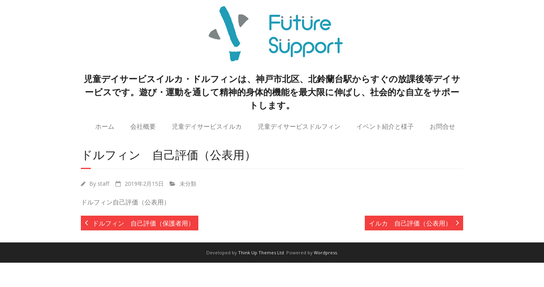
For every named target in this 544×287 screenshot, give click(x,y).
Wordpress (325, 253)
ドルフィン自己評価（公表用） (125, 201)
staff (104, 183)
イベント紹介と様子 (385, 126)
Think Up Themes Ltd (261, 253)
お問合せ (442, 126)
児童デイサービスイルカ (207, 126)
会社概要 (143, 126)
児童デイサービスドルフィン (299, 126)
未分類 (188, 183)
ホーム (104, 126)
